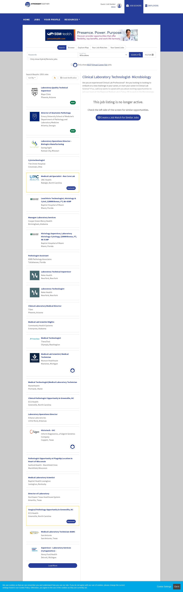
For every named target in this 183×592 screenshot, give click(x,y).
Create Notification (68, 78)
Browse (71, 47)
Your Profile (52, 19)
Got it (176, 587)
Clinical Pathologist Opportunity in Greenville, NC (51, 398)
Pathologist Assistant (38, 255)
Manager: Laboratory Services (42, 217)
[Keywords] (52, 55)
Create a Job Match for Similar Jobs (118, 117)
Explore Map (83, 47)
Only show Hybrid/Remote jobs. (44, 59)
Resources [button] (71, 19)
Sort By (31, 78)
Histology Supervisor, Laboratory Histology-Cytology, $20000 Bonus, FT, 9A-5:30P (59, 236)
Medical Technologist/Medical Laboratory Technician (52, 382)
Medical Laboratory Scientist (41, 477)
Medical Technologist (51, 338)
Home (26, 19)
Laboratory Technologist (52, 288)
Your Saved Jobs (117, 47)
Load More (52, 565)
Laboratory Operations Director (42, 414)
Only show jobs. (91, 65)
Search (62, 47)
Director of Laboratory (38, 493)
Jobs (37, 19)
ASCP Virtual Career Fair (97, 64)
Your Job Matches (99, 47)
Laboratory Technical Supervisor (56, 271)
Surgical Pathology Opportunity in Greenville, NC (50, 509)
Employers (151, 5)
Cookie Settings (164, 587)
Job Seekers (133, 5)
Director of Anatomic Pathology (56, 113)
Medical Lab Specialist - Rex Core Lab (58, 176)
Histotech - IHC (48, 430)
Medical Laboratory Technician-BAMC (58, 531)
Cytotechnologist (36, 160)
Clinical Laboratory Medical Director (44, 306)
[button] (149, 55)
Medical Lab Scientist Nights (41, 322)
